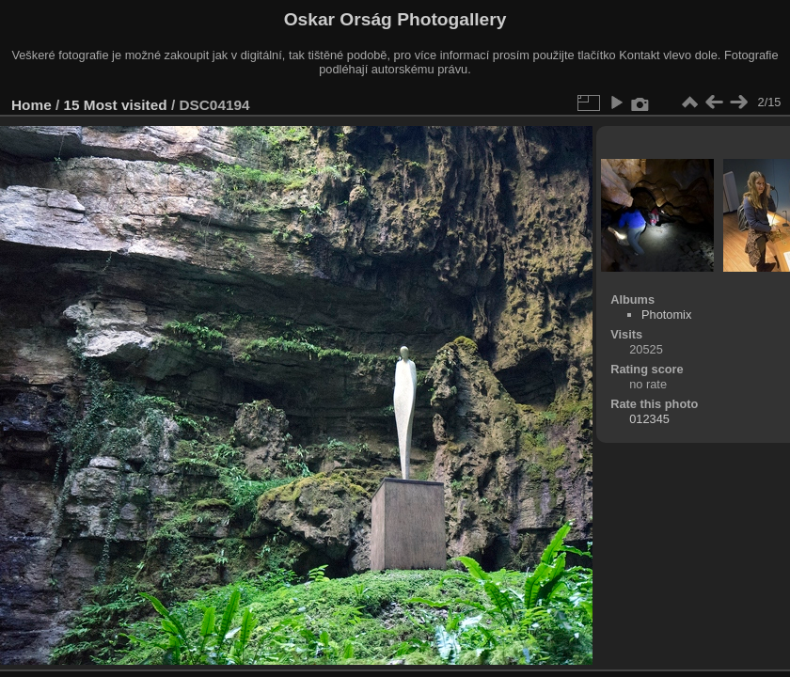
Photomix (666, 314)
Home (31, 105)
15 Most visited (115, 105)
